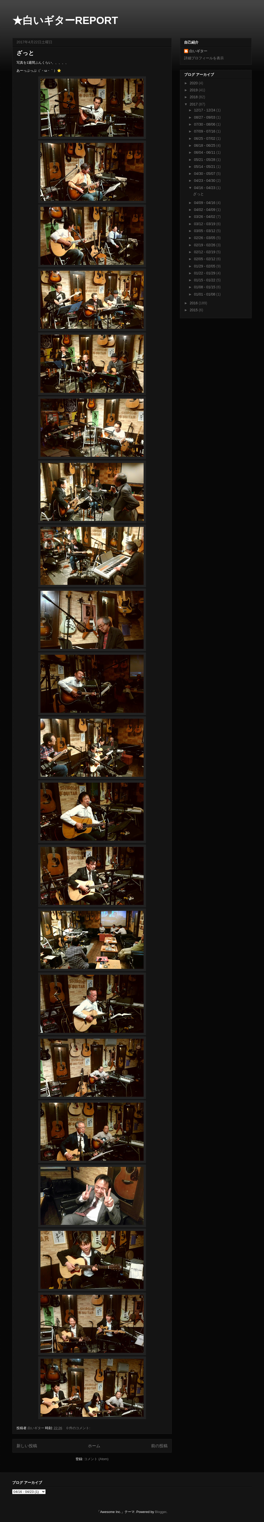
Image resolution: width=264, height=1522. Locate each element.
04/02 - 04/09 (205, 210)
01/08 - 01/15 (205, 287)
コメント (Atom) (96, 1459)
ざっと (25, 53)
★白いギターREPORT (65, 20)
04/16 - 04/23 (205, 188)
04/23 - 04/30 (205, 180)
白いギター (198, 51)
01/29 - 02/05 (205, 266)
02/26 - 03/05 (205, 238)
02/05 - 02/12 (205, 259)
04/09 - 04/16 (205, 203)
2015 (194, 310)
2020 (194, 83)
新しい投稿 (26, 1446)
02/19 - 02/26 (205, 245)
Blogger (160, 1512)
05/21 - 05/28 (205, 160)
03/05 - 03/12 (205, 231)
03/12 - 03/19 (205, 224)
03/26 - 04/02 (205, 217)
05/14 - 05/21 (205, 167)
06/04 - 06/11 (205, 152)
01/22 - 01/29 (205, 273)
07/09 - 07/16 (205, 131)
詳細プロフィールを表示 (204, 58)
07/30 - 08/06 (205, 124)
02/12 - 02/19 (205, 252)
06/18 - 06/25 (205, 145)
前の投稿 (159, 1446)
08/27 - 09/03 (205, 117)
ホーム (94, 1446)
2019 (194, 90)
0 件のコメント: (79, 1428)
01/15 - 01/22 (205, 280)
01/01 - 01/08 (205, 294)
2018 (194, 97)
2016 (194, 303)
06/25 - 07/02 (205, 138)
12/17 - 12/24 (205, 110)
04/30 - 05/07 (205, 173)
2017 (194, 104)
